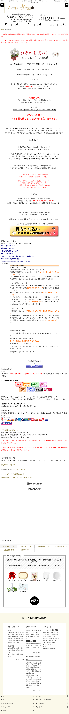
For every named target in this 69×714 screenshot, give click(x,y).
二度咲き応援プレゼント (43, 546)
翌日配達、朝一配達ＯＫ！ (11, 430)
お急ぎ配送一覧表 (9, 550)
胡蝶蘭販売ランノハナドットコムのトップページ (17, 477)
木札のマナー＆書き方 (8, 465)
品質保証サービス (26, 546)
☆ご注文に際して (19, 469)
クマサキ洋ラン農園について (14, 474)
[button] (2, 5)
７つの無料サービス (8, 546)
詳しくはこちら (20, 659)
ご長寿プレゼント (26, 550)
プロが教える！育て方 (60, 546)
